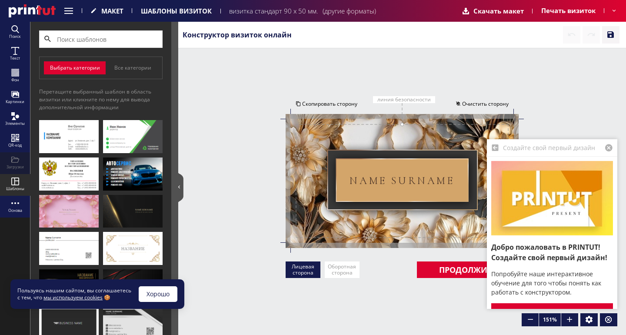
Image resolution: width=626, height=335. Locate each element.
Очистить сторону (482, 103)
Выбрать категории (75, 67)
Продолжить (467, 270)
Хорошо (158, 294)
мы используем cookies (73, 297)
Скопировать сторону (326, 103)
